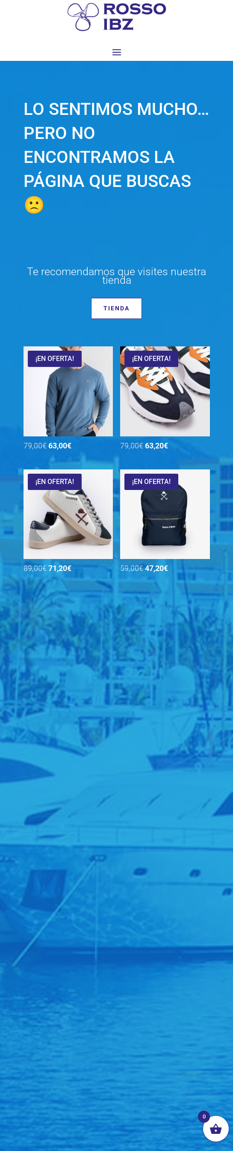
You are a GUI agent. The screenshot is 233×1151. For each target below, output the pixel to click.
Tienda (116, 308)
